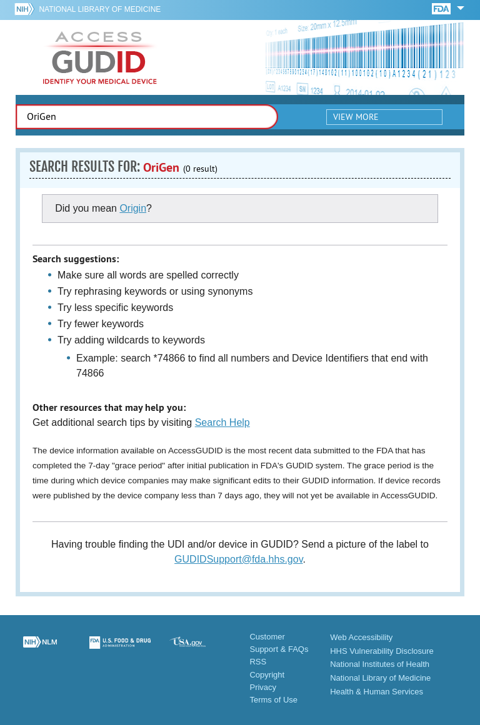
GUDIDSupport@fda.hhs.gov (238, 559)
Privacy (262, 687)
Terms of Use (273, 699)
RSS (257, 661)
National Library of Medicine (100, 9)
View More (356, 116)
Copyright (266, 674)
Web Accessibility (361, 637)
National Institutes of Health (379, 664)
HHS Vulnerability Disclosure (382, 651)
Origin (132, 208)
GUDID (100, 57)
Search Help (222, 422)
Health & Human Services (376, 691)
